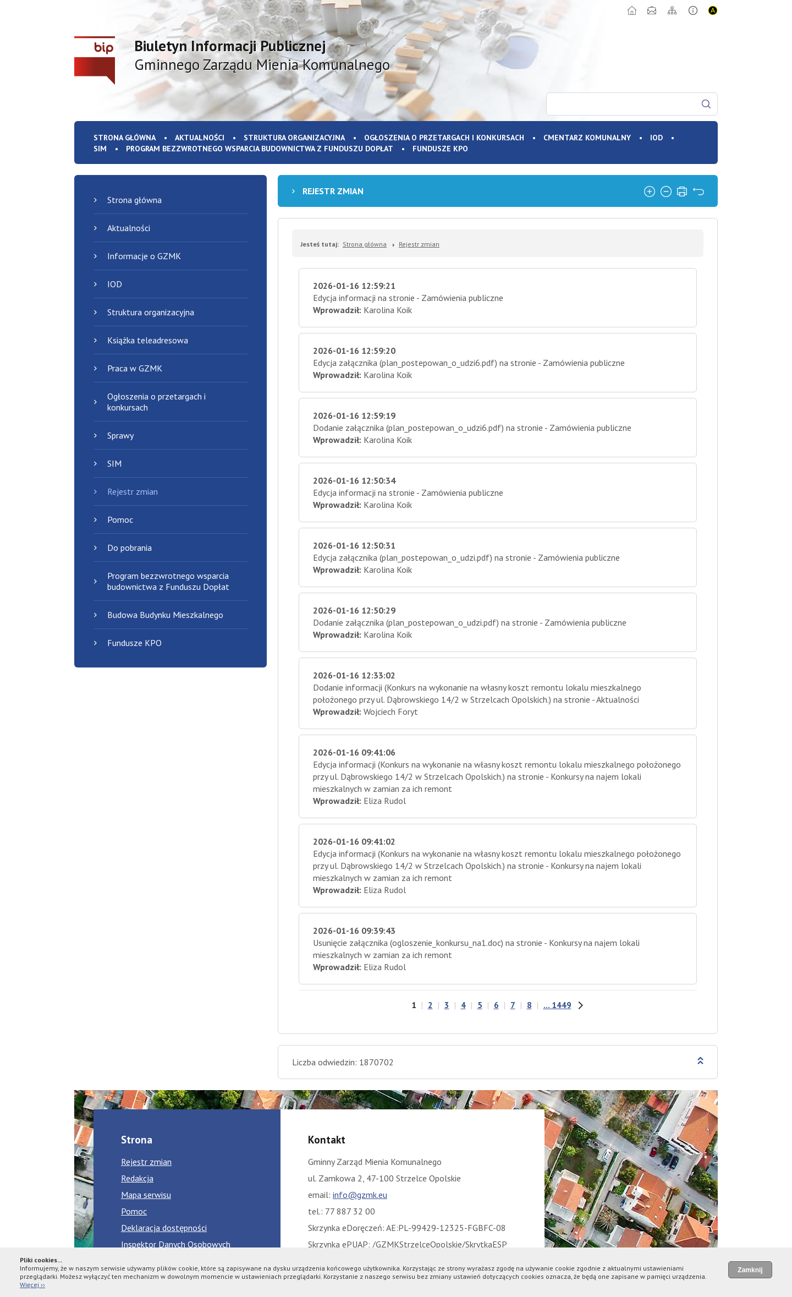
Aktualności (199, 138)
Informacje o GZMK (144, 255)
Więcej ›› (32, 1284)
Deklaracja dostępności (164, 1227)
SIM (100, 149)
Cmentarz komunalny (587, 138)
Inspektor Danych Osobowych (175, 1244)
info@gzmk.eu (360, 1194)
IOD (656, 138)
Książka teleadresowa (147, 340)
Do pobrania (129, 547)
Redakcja (137, 1178)
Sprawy (120, 435)
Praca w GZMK (134, 368)
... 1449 (557, 1005)
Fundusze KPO (440, 149)
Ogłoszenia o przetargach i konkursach (444, 138)
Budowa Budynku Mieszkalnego (165, 614)
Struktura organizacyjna (294, 138)
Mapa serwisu (146, 1194)
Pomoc (120, 519)
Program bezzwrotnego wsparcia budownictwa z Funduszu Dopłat (259, 149)
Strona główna (125, 138)
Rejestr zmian (132, 491)
